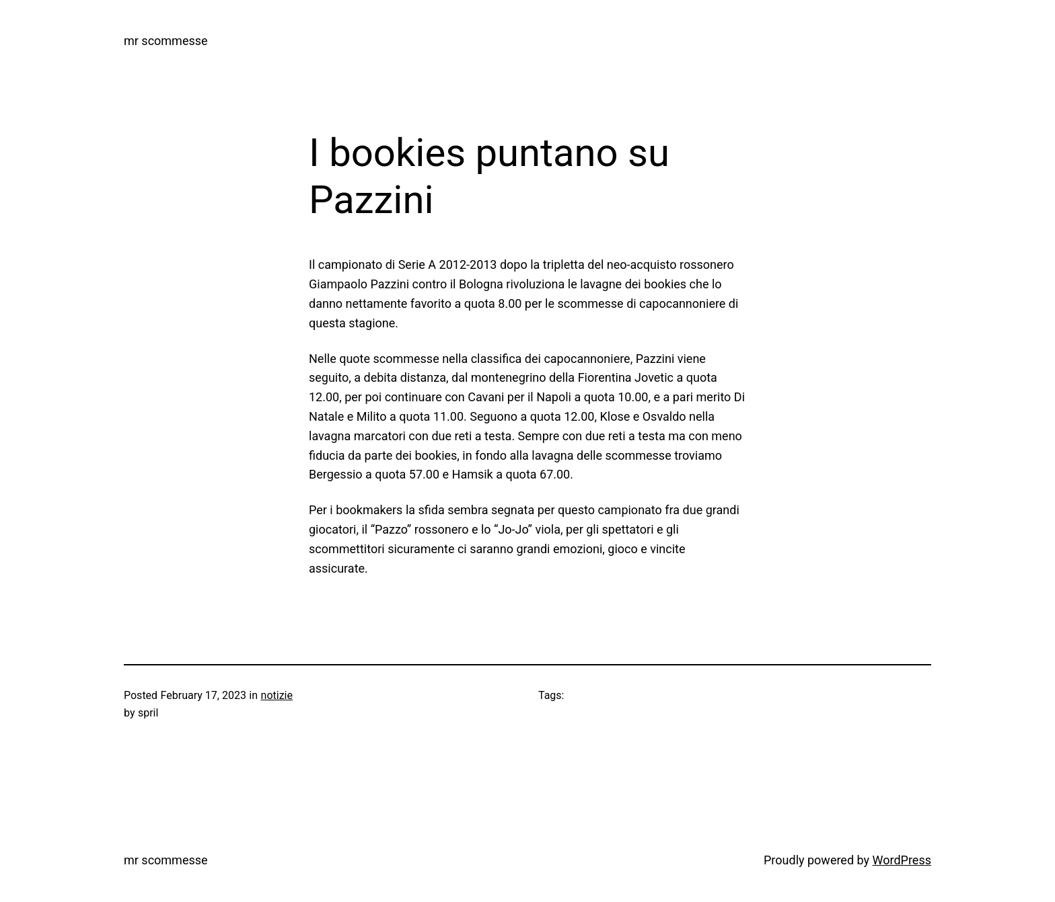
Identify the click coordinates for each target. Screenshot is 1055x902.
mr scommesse (166, 41)
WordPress (902, 860)
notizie (277, 695)
